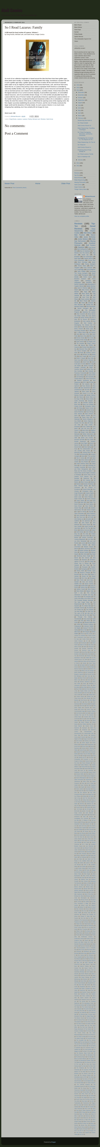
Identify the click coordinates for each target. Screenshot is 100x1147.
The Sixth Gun (89, 611)
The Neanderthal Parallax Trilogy (86, 1060)
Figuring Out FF (82, 757)
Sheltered (85, 979)
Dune (77, 742)
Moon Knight (82, 356)
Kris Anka (85, 534)
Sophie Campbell (85, 988)
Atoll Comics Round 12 (84, 125)
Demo (76, 415)
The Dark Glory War (79, 1010)
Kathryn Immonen (84, 530)
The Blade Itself (90, 1005)
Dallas (80, 720)
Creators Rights (89, 493)
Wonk (88, 1127)
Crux (83, 718)
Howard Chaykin (90, 509)
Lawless (81, 862)
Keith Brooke (79, 532)
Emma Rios (91, 260)
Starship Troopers (86, 992)
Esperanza (77, 748)
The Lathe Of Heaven (81, 1045)
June (79, 108)
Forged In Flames (78, 761)
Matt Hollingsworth (82, 249)
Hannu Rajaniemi (88, 421)
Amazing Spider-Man (87, 648)
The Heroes (91, 1036)
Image (92, 811)
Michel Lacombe (89, 890)
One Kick (83, 918)
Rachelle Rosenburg (79, 944)
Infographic (77, 282)
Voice (77, 1110)
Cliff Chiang (79, 408)
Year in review (80, 458)
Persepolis (85, 567)
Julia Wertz (77, 528)
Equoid (92, 746)
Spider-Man (77, 992)
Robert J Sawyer (80, 358)
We (80, 1117)
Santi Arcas (49, 119)
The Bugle (77, 1007)
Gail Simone (92, 332)
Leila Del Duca (85, 428)
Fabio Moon (83, 502)
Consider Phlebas (91, 711)
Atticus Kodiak (89, 399)
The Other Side (91, 1066)
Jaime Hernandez (79, 513)
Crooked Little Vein (88, 716)
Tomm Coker (92, 1097)
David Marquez (88, 497)
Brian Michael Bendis (81, 485)
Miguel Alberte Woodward (80, 892)
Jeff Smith (90, 517)
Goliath (76, 785)
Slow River (81, 984)
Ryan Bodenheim (85, 387)
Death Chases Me (79, 498)
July (79, 105)
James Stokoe (80, 375)
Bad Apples (82, 665)
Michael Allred (77, 888)
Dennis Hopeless (79, 284)
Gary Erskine (89, 506)
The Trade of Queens (90, 1082)
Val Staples (77, 628)
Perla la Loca (87, 927)
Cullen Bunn (77, 495)
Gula (75, 792)
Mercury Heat (90, 885)
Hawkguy (88, 280)
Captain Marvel (88, 258)
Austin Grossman (79, 400)
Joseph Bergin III (79, 378)
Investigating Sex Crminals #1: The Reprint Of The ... (86, 138)
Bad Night (91, 666)
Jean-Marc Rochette (89, 829)
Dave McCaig (89, 412)
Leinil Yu (86, 864)
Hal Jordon (91, 796)
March (80, 115)
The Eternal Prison (80, 1019)
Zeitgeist (87, 1132)
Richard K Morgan (85, 572)
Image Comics (78, 812)
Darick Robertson (79, 412)
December (81, 92)
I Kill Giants (79, 809)
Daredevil (89, 282)
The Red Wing (78, 611)
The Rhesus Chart (86, 1073)
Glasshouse (77, 781)
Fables (76, 750)
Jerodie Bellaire (91, 833)
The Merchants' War (90, 1055)
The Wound (84, 1088)
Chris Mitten (92, 700)
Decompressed (88, 731)
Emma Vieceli (85, 746)
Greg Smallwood (90, 790)
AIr (87, 641)
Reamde (93, 945)
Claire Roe (81, 705)
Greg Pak (81, 790)
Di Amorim (82, 737)
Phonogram (84, 275)
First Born (91, 757)
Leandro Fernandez (87, 537)
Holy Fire (76, 805)
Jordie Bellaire (83, 239)
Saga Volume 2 (86, 964)
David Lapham (89, 495)
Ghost (87, 774)
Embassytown (90, 744)
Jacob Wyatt (91, 822)
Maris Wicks (85, 430)
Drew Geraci (79, 740)
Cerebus (84, 694)
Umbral (78, 624)
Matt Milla (88, 877)
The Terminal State (78, 1082)
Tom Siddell (84, 1097)
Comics (82, 709)
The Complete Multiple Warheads (83, 600)
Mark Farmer (86, 875)
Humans (78, 807)
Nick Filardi (90, 561)
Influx (84, 816)
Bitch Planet (83, 301)
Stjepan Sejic (89, 591)
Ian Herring (83, 511)
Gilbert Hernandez (78, 779)
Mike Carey (92, 336)
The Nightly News (78, 1062)
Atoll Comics (11, 10)
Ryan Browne (92, 960)
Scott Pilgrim (84, 443)
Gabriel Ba (89, 304)
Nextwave (84, 559)
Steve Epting (87, 447)
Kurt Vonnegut (92, 857)
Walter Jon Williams (84, 1114)
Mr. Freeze (78, 901)
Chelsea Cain (90, 696)
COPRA (91, 345)
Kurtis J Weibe (86, 426)
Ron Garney (81, 955)
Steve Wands (80, 591)
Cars (92, 692)
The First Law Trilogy (85, 1027)
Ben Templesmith (89, 672)
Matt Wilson (88, 233)
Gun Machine (83, 792)
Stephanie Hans (84, 993)
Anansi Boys (85, 652)
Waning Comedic (79, 395)
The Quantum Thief (86, 1069)
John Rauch (85, 522)
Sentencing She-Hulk (85, 975)
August (80, 102)
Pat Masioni (86, 921)
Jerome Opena (79, 835)
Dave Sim (91, 724)
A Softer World (85, 639)
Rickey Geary (84, 953)
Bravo (84, 683)
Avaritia (84, 663)
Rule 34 (84, 958)
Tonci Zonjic (87, 619)
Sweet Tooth (86, 362)
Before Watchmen (78, 672)
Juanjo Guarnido (88, 526)
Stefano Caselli (80, 589)
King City (77, 534)
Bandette (76, 478)
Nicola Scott (87, 912)
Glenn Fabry (86, 781)
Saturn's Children (84, 966)
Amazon (76, 650)
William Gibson (86, 1121)
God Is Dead (90, 783)
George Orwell (91, 772)
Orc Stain (90, 918)
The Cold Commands (89, 1008)
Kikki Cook (85, 855)
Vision (93, 1108)
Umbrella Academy (88, 624)
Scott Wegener (91, 269)
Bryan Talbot (79, 689)
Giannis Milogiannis (88, 419)
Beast (86, 668)
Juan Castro (77, 848)
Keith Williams (89, 532)
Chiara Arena (77, 698)
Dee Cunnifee (78, 371)
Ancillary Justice (78, 654)
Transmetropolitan (83, 454)
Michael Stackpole (78, 890)
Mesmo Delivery (78, 886)
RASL (92, 940)
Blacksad (93, 482)
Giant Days (91, 777)
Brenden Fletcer (86, 685)
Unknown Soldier (88, 626)
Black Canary (84, 482)
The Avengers (87, 596)
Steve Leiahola (86, 995)
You (91, 1128)
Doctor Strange (91, 498)
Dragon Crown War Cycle (89, 738)
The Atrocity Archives (79, 1005)
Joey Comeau (90, 840)
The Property (89, 609)
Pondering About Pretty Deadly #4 (84, 150)
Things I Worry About (80, 189)
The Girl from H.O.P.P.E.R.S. (88, 1034)
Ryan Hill (79, 962)
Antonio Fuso (90, 655)
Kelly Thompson (83, 853)
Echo (88, 500)
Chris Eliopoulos (79, 260)
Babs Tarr (77, 402)
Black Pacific (83, 678)
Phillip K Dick (79, 931)
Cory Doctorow (79, 713)
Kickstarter (77, 426)
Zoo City (81, 1134)
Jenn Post (85, 297)
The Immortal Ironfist (90, 1038)
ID (77, 511)
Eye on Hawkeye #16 (84, 156)
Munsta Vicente (80, 338)
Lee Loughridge (79, 269)
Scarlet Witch (84, 585)
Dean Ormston (89, 413)
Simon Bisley (83, 981)
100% (88, 458)
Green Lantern (79, 788)
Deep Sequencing (79, 180)
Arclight (87, 657)
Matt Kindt (81, 877)
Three (93, 615)
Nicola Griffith (77, 912)
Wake (88, 1112)
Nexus (87, 908)
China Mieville (86, 698)
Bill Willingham (78, 676)
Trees (82, 620)
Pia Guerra (87, 931)
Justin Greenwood (90, 378)
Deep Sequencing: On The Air (86, 142)
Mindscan (88, 896)
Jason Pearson (91, 827)
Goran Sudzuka (84, 785)
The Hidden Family (79, 1038)
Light (89, 866)
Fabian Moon (85, 417)
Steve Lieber (85, 391)
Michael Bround (90, 196)
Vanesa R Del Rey (88, 628)
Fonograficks (77, 759)
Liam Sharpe (83, 866)
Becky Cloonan (78, 328)
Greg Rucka (12, 119)
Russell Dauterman (80, 441)
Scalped (76, 585)
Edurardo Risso (83, 349)
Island (78, 334)
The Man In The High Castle (88, 1051)
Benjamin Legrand (78, 674)
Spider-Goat (90, 990)
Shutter (91, 445)
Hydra (94, 807)
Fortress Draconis (89, 761)
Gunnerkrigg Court (89, 794)
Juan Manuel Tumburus (88, 848)
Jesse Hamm (90, 836)
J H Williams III (85, 820)
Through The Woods (85, 617)
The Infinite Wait (86, 606)
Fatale (93, 330)
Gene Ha (82, 770)
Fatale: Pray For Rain (85, 753)
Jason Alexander (80, 515)
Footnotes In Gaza (88, 759)
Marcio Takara (77, 873)
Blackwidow (91, 678)
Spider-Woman (91, 286)
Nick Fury (83, 910)
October (80, 97)
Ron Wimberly (90, 955)
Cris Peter (86, 295)
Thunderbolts (77, 619)
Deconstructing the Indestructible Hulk (83, 733)
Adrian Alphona (85, 460)
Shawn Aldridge (85, 977)
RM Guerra (92, 569)
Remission (78, 951)
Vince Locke (87, 1108)
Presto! (77, 934)
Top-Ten (76, 175)
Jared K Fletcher (82, 288)
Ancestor (92, 652)
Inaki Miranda (89, 812)
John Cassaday (89, 376)
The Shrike (91, 1077)
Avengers (90, 400)
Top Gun (91, 1101)
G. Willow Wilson (81, 332)
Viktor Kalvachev (78, 1108)
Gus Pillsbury (77, 796)
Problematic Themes (79, 938)
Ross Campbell (78, 957)
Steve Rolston (91, 589)
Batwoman (86, 478)
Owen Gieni (87, 435)
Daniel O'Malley (85, 722)
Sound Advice (78, 447)
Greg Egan (88, 788)
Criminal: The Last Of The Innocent (83, 714)
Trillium (88, 620)
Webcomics (86, 1117)
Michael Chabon (79, 306)
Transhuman (86, 1103)
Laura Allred (86, 535)
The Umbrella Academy (83, 1084)
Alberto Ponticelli (88, 365)
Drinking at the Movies (89, 740)
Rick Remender (90, 306)
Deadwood (84, 729)
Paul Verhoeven (90, 925)
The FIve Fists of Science (89, 1021)
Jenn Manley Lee (79, 519)
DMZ (83, 410)
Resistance (86, 951)
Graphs (82, 787)
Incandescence (78, 814)
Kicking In (78, 855)
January (80, 160)
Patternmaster (87, 923)
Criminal (90, 302)
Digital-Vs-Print (77, 738)
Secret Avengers (83, 308)
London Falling (81, 868)
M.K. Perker (79, 870)
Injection (91, 816)
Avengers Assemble (80, 367)
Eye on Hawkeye (85, 251)
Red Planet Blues (91, 949)
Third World (87, 1090)
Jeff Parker (90, 423)
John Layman (86, 321)
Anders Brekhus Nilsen (82, 463)
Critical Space (77, 716)
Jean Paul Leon (80, 517)
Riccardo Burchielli (79, 439)
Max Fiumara (84, 881)
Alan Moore (79, 397)
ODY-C (85, 382)
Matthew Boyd (84, 879)
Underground (77, 626)
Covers (86, 713)
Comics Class (90, 709)
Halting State (86, 800)
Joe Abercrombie (90, 375)
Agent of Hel (83, 644)
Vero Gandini (91, 1106)
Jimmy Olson (87, 838)
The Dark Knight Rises (81, 602)
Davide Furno (89, 726)
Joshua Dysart (86, 524)
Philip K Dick (92, 929)
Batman (83, 345)
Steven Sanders (84, 997)
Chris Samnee (88, 267)
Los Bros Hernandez (80, 541)
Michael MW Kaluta (88, 888)
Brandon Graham (80, 278)
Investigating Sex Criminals (81, 818)
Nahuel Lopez (84, 905)
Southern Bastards (88, 360)
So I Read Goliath (83, 123)
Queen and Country (87, 437)
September (81, 100)
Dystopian (82, 744)
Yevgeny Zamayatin (83, 1128)
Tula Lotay (78, 1104)
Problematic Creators (86, 936)
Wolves (92, 1123)
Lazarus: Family (27, 119)
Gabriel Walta (87, 768)
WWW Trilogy (82, 1112)
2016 (78, 85)
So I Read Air (81, 144)
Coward (92, 713)
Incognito (85, 814)
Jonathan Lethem (90, 352)
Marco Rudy (83, 336)
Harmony (82, 803)
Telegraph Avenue (85, 999)
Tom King (76, 1097)
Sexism (85, 445)
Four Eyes (77, 763)
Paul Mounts (81, 925)
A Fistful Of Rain (91, 635)
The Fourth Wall (90, 1030)
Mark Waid (77, 258)
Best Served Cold (89, 674)
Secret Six (77, 445)
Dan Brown (87, 720)
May (79, 110)
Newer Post (9, 183)
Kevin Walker (92, 853)
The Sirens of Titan (86, 1079)
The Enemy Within (90, 1018)
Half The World (87, 798)
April (79, 113)
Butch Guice (87, 689)
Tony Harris (84, 1101)
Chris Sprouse (84, 703)
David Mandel (78, 726)
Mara (92, 872)
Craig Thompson (78, 493)
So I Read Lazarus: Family (85, 154)
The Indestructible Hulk (86, 449)
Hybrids (88, 807)
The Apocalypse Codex (87, 1003)
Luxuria (83, 543)
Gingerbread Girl (90, 779)
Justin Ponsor (88, 849)
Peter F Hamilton (83, 929)
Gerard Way (77, 508)
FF (89, 330)
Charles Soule (78, 406)
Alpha (85, 646)
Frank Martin (92, 373)
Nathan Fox (82, 907)
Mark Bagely (87, 873)
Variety (76, 630)
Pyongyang (84, 569)
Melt (94, 883)
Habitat (84, 796)
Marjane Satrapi (88, 546)
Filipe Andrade (89, 371)
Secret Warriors (85, 973)
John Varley (86, 842)
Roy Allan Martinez (88, 957)
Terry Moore (77, 596)
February (81, 118)
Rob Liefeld (90, 439)
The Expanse (90, 1019)
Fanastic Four (92, 750)
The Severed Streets (85, 1075)
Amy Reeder (84, 461)
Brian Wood (85, 293)
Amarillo (76, 648)
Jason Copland (82, 827)
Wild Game (77, 631)
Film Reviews (78, 304)
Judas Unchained (78, 849)
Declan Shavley (84, 317)
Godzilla (86, 508)
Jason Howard (91, 515)
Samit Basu (90, 580)
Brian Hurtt (77, 404)
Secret (91, 443)
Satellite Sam (78, 583)
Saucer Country (89, 583)
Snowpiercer (82, 986)
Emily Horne (77, 746)
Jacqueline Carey (78, 823)
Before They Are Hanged (88, 670)
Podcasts (93, 933)
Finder (81, 352)
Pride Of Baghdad (85, 934)
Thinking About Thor (87, 452)
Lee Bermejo (77, 864)
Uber (81, 622)
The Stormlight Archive (88, 1080)
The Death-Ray (83, 1012)
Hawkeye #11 (90, 803)
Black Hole (87, 676)
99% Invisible (89, 633)
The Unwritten (80, 343)
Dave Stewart (78, 413)
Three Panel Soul (86, 1093)
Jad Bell (91, 511)
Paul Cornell (92, 356)
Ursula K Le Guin (87, 393)
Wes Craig (91, 363)
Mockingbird (83, 897)
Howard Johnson (91, 805)
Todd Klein (83, 1095)
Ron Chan (84, 578)
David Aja (85, 254)
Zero (81, 327)
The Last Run (92, 1043)
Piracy (93, 931)
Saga (85, 291)
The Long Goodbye (87, 1049)
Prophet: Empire (90, 938)
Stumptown (77, 362)
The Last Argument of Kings (87, 1042)
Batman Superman (78, 668)
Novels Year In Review (81, 563)
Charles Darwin (80, 696)
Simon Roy (92, 339)
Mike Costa (91, 892)
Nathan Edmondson (87, 434)
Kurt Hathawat (83, 857)
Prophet (76, 384)
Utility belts (82, 1106)
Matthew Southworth (83, 380)
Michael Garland (84, 552)
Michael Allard (89, 886)
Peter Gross (90, 338)
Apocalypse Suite (78, 657)
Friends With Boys (85, 766)
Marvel (76, 548)
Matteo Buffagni (84, 550)
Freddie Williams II (84, 764)
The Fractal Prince (79, 1032)
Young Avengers (90, 264)
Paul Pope (86, 565)
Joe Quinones (86, 521)
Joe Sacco (82, 840)
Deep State (77, 735)
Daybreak (76, 727)
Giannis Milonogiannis (81, 777)
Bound (89, 679)
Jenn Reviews (82, 833)
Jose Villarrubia (89, 846)
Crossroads (77, 718)
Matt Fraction (79, 235)
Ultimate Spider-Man (89, 622)
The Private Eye (79, 609)
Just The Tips (86, 528)
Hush (83, 807)
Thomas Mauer (86, 1092)
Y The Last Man (91, 456)
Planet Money (79, 933)
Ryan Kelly (90, 358)
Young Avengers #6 (90, 1130)
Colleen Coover (89, 408)
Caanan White (86, 489)
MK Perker (87, 870)
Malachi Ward (86, 872)
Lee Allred (90, 539)
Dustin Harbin (80, 500)
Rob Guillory (88, 323)
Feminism (88, 755)
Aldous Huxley (77, 646)
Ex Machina (91, 748)
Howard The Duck (79, 423)
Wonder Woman (91, 395)
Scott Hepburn (89, 971)
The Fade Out (79, 1023)
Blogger (53, 1142)
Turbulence (86, 1104)
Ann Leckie (83, 465)
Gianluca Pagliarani (90, 775)
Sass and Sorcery (87, 582)
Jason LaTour (86, 334)
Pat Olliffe (93, 921)
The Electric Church (79, 1018)
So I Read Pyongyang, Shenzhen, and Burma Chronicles (85, 133)
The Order (83, 1066)
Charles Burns (92, 694)
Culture (88, 718)
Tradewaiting (77, 1103)
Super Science (78, 187)
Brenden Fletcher (88, 402)
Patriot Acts (79, 923)
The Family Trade (89, 1023)
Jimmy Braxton (78, 838)
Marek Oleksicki (82, 545)
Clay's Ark (88, 705)
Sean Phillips (82, 271)
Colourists (86, 707)
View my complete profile (81, 216)
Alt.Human (91, 646)
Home (37, 183)
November (81, 95)
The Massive (90, 607)
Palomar (92, 920)
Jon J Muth (85, 844)
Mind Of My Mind (89, 894)
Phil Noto (91, 382)
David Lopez (89, 328)
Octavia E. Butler (85, 916)
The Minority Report (80, 1056)
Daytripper (84, 727)
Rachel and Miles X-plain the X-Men (83, 942)
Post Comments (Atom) (19, 187)
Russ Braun (91, 958)
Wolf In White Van (84, 1123)
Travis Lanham (85, 299)
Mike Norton (85, 290)
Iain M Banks (88, 809)
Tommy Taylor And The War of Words (85, 1099)
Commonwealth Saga (79, 711)
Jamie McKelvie (89, 237)
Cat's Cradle (77, 694)
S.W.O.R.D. (77, 964)
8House (82, 633)
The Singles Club (90, 341)
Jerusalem (88, 519)
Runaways (92, 578)
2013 (78, 163)
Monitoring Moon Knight (83, 556)
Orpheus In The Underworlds (81, 920)
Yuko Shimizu (79, 1132)
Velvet (83, 456)
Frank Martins (89, 504)
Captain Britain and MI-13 (86, 690)
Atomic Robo (82, 265)
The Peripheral (80, 1067)
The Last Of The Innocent (80, 1043)
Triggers (93, 1103)
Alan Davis (91, 644)
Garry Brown (78, 506)
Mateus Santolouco (85, 548)
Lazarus (19, 119)
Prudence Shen (78, 940)
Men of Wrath (80, 885)
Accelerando (84, 642)
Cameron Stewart (79, 369)
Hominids (83, 805)
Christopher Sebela (90, 406)
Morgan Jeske (84, 432)
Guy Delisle (77, 421)
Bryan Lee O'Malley (88, 404)
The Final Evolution (79, 1025)
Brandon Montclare (88, 484)
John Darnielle (77, 842)
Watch (81, 1115)
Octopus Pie (77, 435)
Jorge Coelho (88, 424)
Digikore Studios (85, 415)
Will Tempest (86, 631)
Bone (84, 679)
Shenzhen (92, 587)
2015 (78, 87)
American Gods (86, 650)
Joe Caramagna (87, 256)
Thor (75, 454)
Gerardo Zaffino (80, 774)
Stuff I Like (78, 593)
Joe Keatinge (79, 376)
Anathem (93, 461)
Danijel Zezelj (90, 410)
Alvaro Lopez (87, 277)
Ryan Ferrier (80, 580)
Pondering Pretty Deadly (80, 339)
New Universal (79, 908)
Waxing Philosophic (80, 182)
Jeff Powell (77, 831)
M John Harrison (91, 868)
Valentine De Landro (88, 312)
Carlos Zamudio (78, 692)
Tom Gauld (91, 1095)
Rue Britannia (77, 958)
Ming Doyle (92, 554)
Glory (83, 783)
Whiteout (91, 630)
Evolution (84, 748)
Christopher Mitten (87, 491)
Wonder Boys (84, 1125)
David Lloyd (77, 497)
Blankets (78, 484)
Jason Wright (79, 829)
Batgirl (91, 367)
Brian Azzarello (81, 314)
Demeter (86, 735)
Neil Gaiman (85, 557)
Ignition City (85, 811)
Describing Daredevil (80, 330)
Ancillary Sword (87, 654)
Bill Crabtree (86, 480)
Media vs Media (87, 883)
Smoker (88, 984)
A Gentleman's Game (81, 637)
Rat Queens (85, 384)
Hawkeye (81, 247)
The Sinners (77, 1079)
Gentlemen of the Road (80, 772)
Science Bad (83, 587)
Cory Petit (77, 410)
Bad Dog (89, 665)
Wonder (76, 1125)
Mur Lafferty (86, 901)
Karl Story (82, 851)
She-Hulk (86, 389)
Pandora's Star (77, 921)
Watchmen (87, 1115)
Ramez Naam (80, 570)
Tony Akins (77, 1101)
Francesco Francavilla (80, 373)
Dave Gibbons (83, 724)
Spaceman (82, 990)
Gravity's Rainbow (91, 787)
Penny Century (78, 927)
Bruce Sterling (92, 687)
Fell (83, 755)
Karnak (88, 851)
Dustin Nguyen (85, 742)
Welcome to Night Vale (84, 1119)
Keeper (93, 530)
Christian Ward (86, 347)
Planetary (87, 933)
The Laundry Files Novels (82, 450)
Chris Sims (87, 702)
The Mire (89, 1056)
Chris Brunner (83, 700)
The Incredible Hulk (81, 1040)
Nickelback (91, 910)
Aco (89, 642)
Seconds (76, 973)
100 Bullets (77, 365)
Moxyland (93, 899)
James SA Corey (83, 825)
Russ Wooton (86, 386)
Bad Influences (83, 666)
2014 (78, 90)
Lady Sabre (79, 859)
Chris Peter (79, 702)
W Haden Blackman (86, 1110)
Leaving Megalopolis (79, 539)
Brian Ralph (84, 687)
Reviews (43, 119)
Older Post (65, 183)
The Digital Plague (89, 1016)
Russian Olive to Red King (80, 960)
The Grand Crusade (81, 1036)
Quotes (86, 940)
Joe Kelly (77, 424)
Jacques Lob (88, 823)
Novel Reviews (78, 177)
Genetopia (90, 770)
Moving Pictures (84, 899)
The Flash (87, 604)
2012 (78, 165)
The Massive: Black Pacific (83, 1053)
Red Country (82, 949)
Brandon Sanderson (85, 681)
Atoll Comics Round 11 (84, 147)
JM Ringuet (83, 822)
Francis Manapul (86, 763)
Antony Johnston (89, 327)
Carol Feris (86, 692)
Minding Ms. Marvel (79, 896)
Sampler (76, 582)
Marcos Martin (91, 543)
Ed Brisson (84, 319)
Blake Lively (77, 679)
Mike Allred (84, 554)
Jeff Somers (85, 831)
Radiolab (88, 944)
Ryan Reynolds (89, 962)
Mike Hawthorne (78, 894)
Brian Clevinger (82, 262)
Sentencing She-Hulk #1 (85, 120)
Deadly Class (89, 369)
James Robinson (90, 513)
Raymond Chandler (84, 945)
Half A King (77, 798)
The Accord (82, 1001)
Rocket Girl (85, 576)
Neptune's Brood (91, 907)
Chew (83, 302)
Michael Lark (36, 119)
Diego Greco (91, 737)
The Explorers (77, 1021)
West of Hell (83, 630)
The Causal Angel (86, 1007)
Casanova (77, 347)
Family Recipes (83, 750)
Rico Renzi (85, 574)
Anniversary (81, 655)
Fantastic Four (79, 751)
